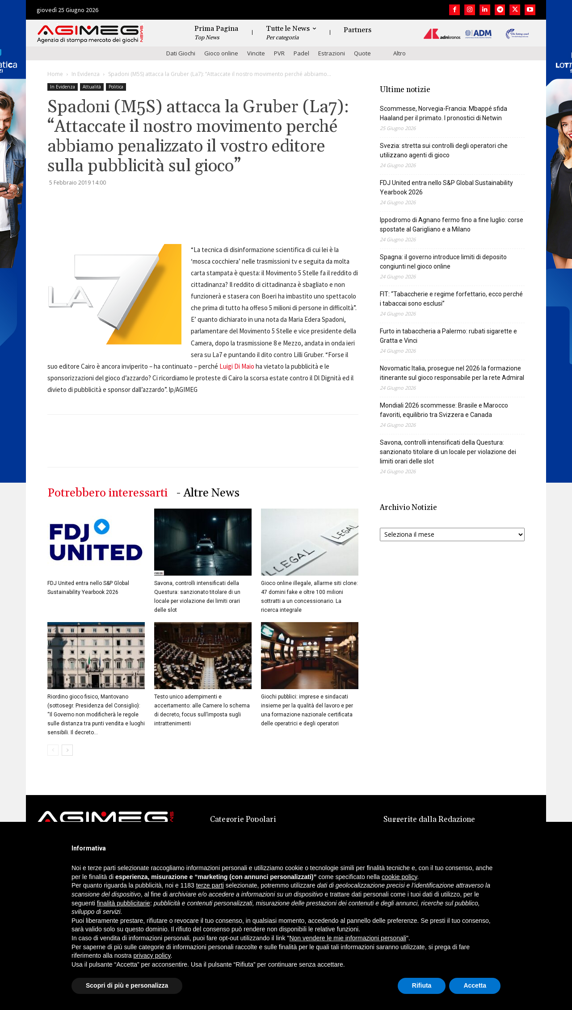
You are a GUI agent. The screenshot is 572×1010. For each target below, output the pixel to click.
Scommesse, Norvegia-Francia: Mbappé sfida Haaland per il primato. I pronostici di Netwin (443, 113)
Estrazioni (331, 53)
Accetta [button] (474, 985)
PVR (279, 53)
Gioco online (221, 53)
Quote (362, 53)
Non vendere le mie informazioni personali (347, 938)
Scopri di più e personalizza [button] (127, 985)
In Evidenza (86, 74)
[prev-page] (53, 750)
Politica (116, 87)
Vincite (256, 53)
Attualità (92, 87)
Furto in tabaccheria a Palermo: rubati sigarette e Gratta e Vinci (448, 336)
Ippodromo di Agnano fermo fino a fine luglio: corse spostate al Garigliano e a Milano (451, 224)
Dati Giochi (180, 53)
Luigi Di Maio (236, 366)
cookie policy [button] (399, 876)
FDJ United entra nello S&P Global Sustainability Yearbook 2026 (446, 187)
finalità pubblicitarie (123, 903)
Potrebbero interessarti (107, 493)
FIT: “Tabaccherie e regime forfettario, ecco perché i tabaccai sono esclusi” (451, 298)
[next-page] (67, 750)
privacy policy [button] (152, 955)
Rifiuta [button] (422, 985)
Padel (301, 53)
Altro (399, 53)
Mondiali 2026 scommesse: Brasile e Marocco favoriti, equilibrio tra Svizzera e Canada (444, 410)
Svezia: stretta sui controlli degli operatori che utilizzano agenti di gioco (444, 150)
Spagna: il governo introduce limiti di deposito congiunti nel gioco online (443, 261)
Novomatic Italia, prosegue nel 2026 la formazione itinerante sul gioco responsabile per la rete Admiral (452, 373)
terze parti (210, 885)
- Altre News (208, 493)
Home (55, 74)
